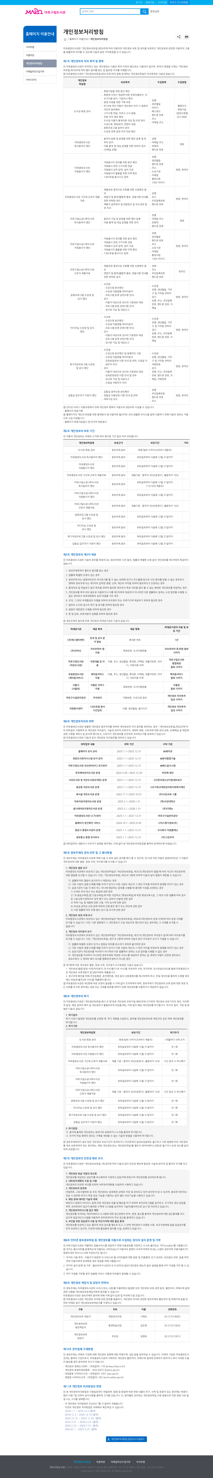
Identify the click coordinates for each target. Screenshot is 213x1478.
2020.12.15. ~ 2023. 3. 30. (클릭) (83, 1418)
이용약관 (30, 55)
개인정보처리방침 (34, 63)
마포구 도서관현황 (179, 2)
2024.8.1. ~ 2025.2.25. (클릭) (81, 1429)
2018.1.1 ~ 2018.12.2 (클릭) (80, 1411)
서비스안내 (31, 80)
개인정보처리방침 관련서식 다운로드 (127, 1439)
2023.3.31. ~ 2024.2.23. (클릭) (82, 1422)
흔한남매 (154, 11)
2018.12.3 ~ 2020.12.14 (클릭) (82, 1415)
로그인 (139, 2)
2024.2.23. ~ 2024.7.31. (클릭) (82, 1426)
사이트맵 (162, 2)
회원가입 (150, 2)
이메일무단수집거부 (35, 71)
